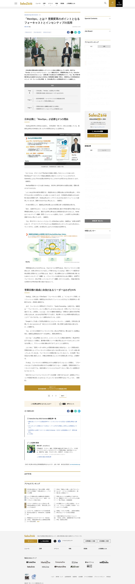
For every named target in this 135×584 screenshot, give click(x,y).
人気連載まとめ (71, 3)
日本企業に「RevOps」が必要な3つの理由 (47, 90)
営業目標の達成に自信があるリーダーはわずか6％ (50, 93)
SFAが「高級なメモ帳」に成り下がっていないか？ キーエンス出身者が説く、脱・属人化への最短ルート (67, 491)
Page (29, 100)
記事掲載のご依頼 (90, 541)
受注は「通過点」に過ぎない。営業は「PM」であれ (97, 202)
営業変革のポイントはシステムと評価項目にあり (49, 109)
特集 (56, 3)
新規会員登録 (97, 131)
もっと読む (30, 433)
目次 (65, 85)
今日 (91, 46)
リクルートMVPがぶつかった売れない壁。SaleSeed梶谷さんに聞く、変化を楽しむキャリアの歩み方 (39, 505)
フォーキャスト (37, 32)
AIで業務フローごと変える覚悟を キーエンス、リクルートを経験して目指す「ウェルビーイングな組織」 (67, 505)
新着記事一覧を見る (97, 221)
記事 (44, 3)
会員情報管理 (68, 576)
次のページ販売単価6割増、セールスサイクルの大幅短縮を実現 (52, 388)
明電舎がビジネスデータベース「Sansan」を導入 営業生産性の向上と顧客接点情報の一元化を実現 (39, 519)
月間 (104, 46)
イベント (50, 3)
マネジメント (28, 32)
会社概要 (81, 576)
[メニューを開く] (15, 3)
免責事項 (75, 576)
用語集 (62, 3)
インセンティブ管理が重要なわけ (45, 101)
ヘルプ (52, 576)
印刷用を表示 (29, 411)
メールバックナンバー (98, 127)
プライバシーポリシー (99, 576)
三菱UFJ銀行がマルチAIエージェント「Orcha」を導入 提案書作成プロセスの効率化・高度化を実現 (68, 517)
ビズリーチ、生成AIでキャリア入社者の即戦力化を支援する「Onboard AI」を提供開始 (38, 512)
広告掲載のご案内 (104, 541)
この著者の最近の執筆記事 (44, 457)
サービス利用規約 (88, 576)
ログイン (97, 136)
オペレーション (47, 32)
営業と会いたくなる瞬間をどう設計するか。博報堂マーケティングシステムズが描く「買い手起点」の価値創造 (67, 498)
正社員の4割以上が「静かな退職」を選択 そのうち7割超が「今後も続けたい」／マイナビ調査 (39, 491)
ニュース (38, 3)
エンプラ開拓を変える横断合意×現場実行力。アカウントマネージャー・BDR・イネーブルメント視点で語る (38, 498)
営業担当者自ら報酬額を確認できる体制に (47, 106)
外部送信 (108, 576)
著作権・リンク (59, 576)
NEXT (63, 395)
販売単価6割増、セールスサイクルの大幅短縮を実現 (50, 98)
